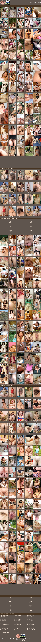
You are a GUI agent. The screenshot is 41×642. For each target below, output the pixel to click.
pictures (30, 227)
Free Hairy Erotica (18, 624)
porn (30, 606)
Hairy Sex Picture (31, 615)
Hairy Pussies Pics (32, 624)
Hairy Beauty (4, 619)
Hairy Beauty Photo (4, 615)
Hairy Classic (31, 620)
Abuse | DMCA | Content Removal (24, 640)
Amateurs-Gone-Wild (5, 632)
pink (10, 606)
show (31, 610)
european (30, 222)
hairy (10, 225)
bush (10, 221)
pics (10, 227)
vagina (10, 234)
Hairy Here (3, 625)
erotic (10, 222)
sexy (10, 610)
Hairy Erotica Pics (18, 615)
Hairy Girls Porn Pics (32, 629)
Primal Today (17, 620)
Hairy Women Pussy (5, 624)
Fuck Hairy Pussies (5, 623)
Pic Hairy (16, 623)
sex (30, 231)
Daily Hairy (17, 628)
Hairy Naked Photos (18, 616)
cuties (31, 221)
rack (10, 231)
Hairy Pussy (31, 625)
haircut (30, 601)
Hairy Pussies (4, 620)
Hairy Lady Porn (18, 629)
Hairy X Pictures (31, 628)
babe (10, 597)
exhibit (10, 601)
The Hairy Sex (31, 623)
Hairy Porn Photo (18, 619)
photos (30, 226)
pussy (31, 230)
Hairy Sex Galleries (5, 628)
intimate (30, 225)
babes (31, 597)
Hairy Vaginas (30, 616)
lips (10, 226)
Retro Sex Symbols (5, 629)
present (10, 230)
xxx (30, 234)
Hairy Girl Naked (4, 616)
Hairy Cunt (30, 619)
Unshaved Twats (18, 625)
